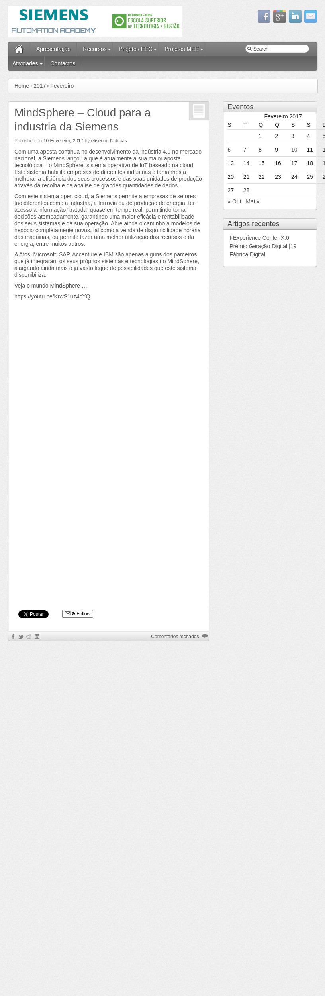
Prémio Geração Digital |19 (262, 246)
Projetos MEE (181, 49)
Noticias (118, 141)
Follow (77, 614)
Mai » (252, 201)
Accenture (84, 254)
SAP (64, 254)
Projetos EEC (135, 49)
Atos (24, 254)
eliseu (97, 141)
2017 (39, 86)
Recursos (94, 49)
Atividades (25, 63)
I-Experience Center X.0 (259, 238)
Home (21, 86)
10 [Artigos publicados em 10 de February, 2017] (294, 149)
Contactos (62, 63)
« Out (234, 201)
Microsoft (44, 254)
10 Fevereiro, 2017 (63, 141)
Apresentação (53, 49)
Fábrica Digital (247, 254)
